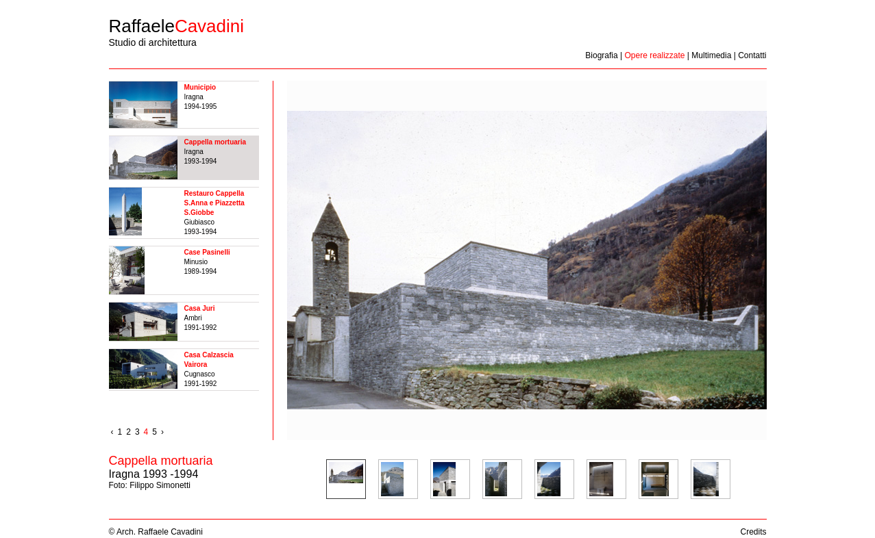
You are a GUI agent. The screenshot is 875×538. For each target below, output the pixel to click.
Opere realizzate (654, 55)
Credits (753, 532)
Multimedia (711, 55)
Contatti (752, 55)
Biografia (601, 55)
